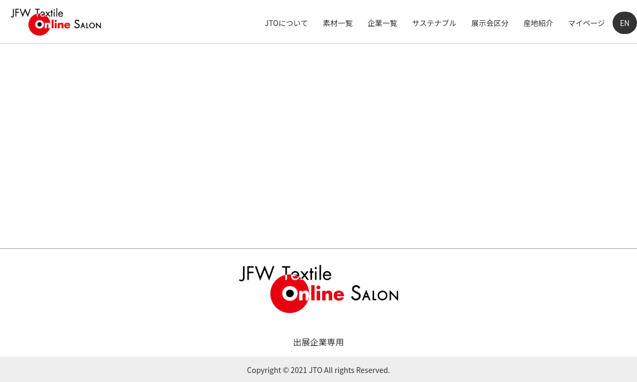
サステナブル (434, 23)
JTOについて (286, 23)
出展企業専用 (318, 341)
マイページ (586, 23)
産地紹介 (538, 23)
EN (625, 23)
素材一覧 (337, 23)
